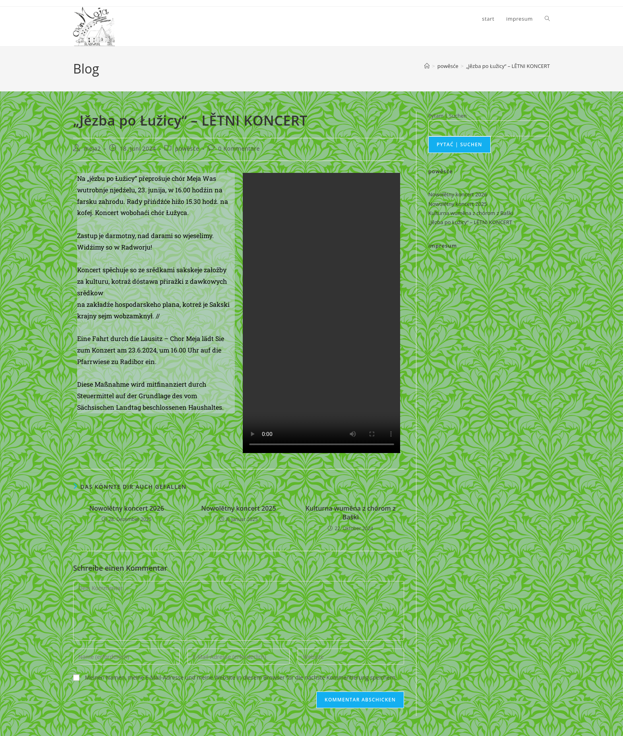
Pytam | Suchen (447, 115)
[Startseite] (427, 66)
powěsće (187, 148)
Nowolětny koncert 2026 (126, 508)
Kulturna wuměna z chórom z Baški (351, 512)
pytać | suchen (459, 144)
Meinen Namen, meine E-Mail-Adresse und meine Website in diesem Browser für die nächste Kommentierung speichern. (241, 677)
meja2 (92, 148)
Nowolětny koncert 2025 (238, 508)
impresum (442, 245)
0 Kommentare (239, 148)
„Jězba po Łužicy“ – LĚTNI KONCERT (508, 66)
